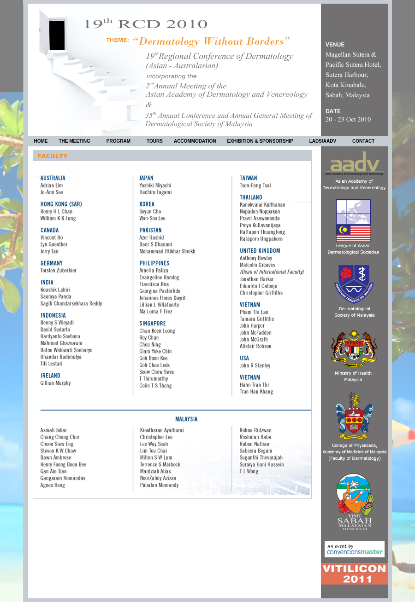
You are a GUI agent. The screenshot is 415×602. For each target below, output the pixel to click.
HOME (41, 141)
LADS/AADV (326, 142)
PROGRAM (122, 142)
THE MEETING (78, 142)
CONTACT (363, 141)
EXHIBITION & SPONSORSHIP (263, 142)
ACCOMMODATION (195, 141)
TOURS (155, 141)
